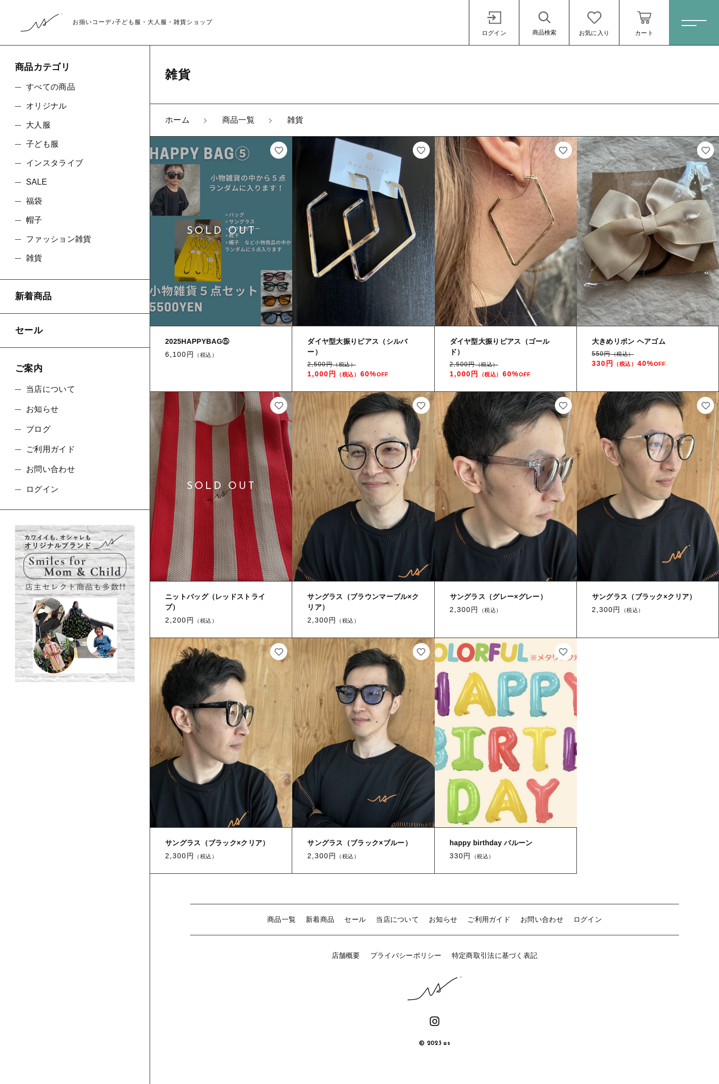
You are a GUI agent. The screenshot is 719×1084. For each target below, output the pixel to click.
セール (355, 919)
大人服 (38, 125)
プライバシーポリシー (406, 955)
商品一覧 (281, 919)
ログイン (587, 919)
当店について (397, 919)
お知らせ (443, 919)
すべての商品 (50, 87)
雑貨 (34, 258)
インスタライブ (54, 163)
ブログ (38, 429)
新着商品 (320, 919)
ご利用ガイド (488, 919)
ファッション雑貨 (58, 239)
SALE (36, 182)
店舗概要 (346, 955)
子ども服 (42, 144)
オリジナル (46, 106)
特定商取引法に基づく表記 (495, 955)
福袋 (34, 201)
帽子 (34, 220)
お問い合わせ (541, 919)
